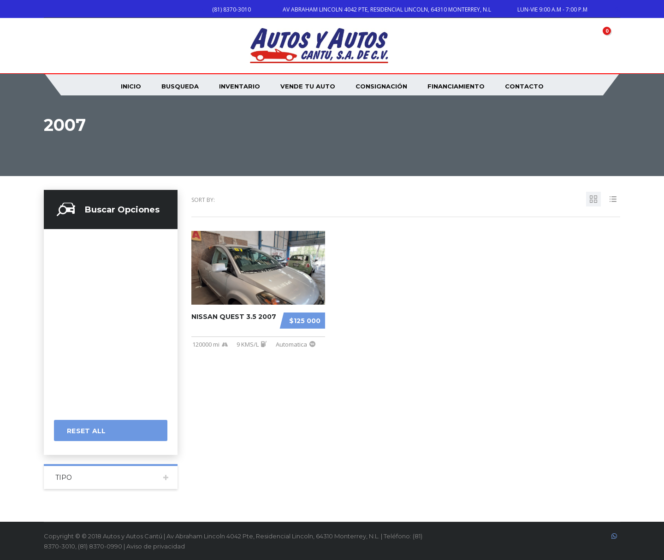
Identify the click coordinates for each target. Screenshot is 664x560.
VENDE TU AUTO (307, 86)
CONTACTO (524, 86)
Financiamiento (456, 86)
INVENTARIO (239, 86)
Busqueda (180, 86)
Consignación (381, 86)
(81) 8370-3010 (231, 9)
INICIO (131, 86)
